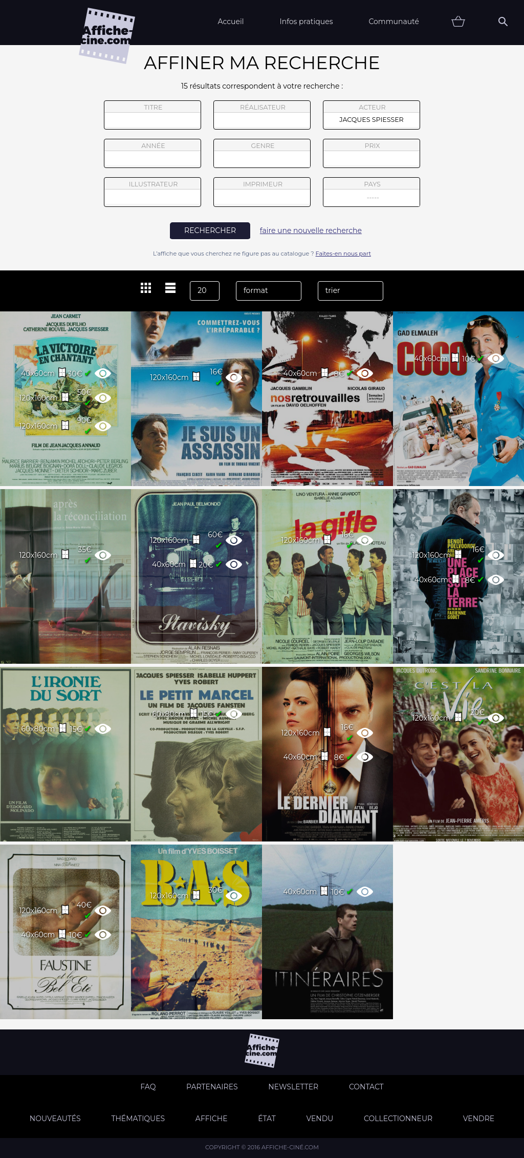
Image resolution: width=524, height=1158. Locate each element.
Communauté (393, 21)
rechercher (210, 230)
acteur (371, 115)
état (267, 1118)
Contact (366, 1086)
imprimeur (262, 192)
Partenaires (212, 1086)
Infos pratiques (306, 21)
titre (152, 115)
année (152, 153)
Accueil (230, 21)
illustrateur (152, 192)
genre (262, 155)
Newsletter (293, 1086)
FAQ (148, 1086)
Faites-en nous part (343, 253)
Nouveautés (55, 1118)
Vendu (319, 1118)
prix (371, 153)
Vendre (478, 1118)
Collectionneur (398, 1118)
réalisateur (262, 115)
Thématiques (138, 1118)
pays (371, 193)
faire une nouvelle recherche (311, 230)
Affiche (211, 1118)
